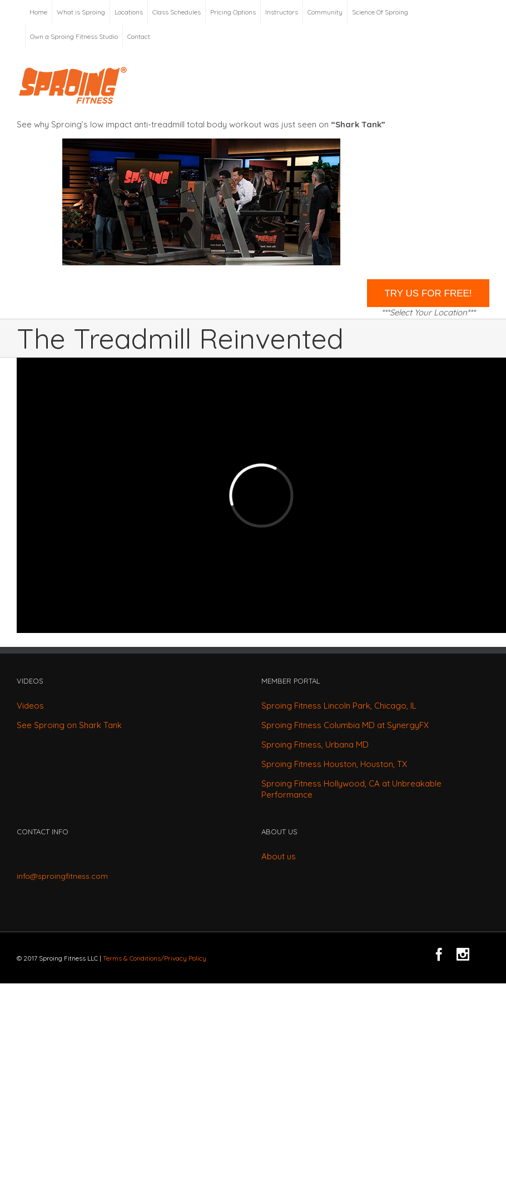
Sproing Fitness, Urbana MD (315, 744)
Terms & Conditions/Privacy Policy (154, 958)
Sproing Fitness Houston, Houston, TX (334, 764)
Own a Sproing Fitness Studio (74, 36)
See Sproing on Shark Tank (69, 725)
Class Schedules (176, 12)
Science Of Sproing (380, 12)
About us (278, 856)
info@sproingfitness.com (62, 876)
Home (38, 12)
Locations (129, 12)
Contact (138, 36)
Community (325, 12)
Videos (30, 705)
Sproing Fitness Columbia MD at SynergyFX (345, 725)
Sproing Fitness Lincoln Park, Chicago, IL (338, 705)
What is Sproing (81, 12)
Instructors (281, 12)
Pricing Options (233, 12)
